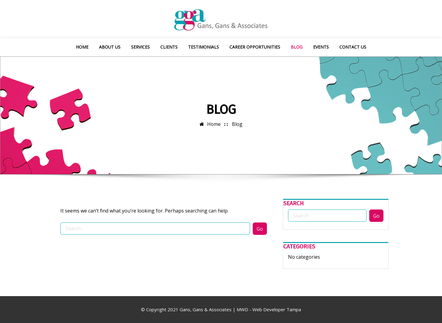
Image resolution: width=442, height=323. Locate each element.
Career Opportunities (254, 47)
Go (260, 228)
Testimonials (203, 47)
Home (82, 47)
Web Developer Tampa (276, 309)
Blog (297, 47)
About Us (109, 47)
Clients (169, 47)
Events (321, 47)
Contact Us (352, 47)
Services (140, 47)
